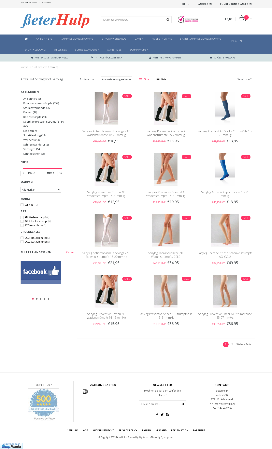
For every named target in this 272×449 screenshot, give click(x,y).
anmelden (205, 4)
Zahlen (146, 430)
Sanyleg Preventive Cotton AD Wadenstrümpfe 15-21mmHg (106, 194)
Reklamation (179, 430)
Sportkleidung (35, 49)
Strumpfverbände (114, 38)
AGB (85, 430)
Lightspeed (144, 437)
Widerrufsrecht (103, 430)
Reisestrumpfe (162, 38)
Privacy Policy (128, 430)
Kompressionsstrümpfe (77, 38)
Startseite (25, 66)
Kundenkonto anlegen (236, 4)
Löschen (70, 252)
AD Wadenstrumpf (37, 217)
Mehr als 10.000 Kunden (165, 57)
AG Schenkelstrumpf (38, 221)
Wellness (60, 49)
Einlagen (236, 41)
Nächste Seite (243, 344)
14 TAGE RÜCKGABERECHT (107, 57)
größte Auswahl (222, 57)
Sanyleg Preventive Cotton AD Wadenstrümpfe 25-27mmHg (166, 133)
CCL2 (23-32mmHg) (37, 241)
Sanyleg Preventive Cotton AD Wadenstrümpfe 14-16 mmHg (106, 315)
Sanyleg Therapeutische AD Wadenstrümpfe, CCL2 (165, 255)
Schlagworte (40, 66)
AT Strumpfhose (35, 225)
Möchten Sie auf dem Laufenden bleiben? (162, 393)
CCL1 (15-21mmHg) (37, 237)
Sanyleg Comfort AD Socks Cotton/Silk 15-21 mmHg (225, 133)
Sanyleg (54, 66)
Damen (139, 38)
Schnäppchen (139, 49)
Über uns (72, 430)
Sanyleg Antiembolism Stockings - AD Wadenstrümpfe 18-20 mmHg (106, 133)
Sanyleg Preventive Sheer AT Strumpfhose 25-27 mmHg (225, 315)
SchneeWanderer (87, 49)
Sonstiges (114, 49)
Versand (161, 430)
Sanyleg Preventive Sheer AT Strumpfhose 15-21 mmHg (165, 315)
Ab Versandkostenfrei (35, 2)
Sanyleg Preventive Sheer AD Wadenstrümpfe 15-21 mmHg (165, 194)
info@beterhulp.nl (224, 404)
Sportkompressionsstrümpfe (200, 38)
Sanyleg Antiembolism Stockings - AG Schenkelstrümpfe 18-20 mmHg (106, 255)
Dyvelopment (167, 437)
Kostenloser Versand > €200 (49, 57)
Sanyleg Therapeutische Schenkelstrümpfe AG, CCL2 (225, 255)
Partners (199, 430)
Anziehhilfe (44, 38)
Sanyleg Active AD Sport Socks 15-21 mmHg (225, 194)
